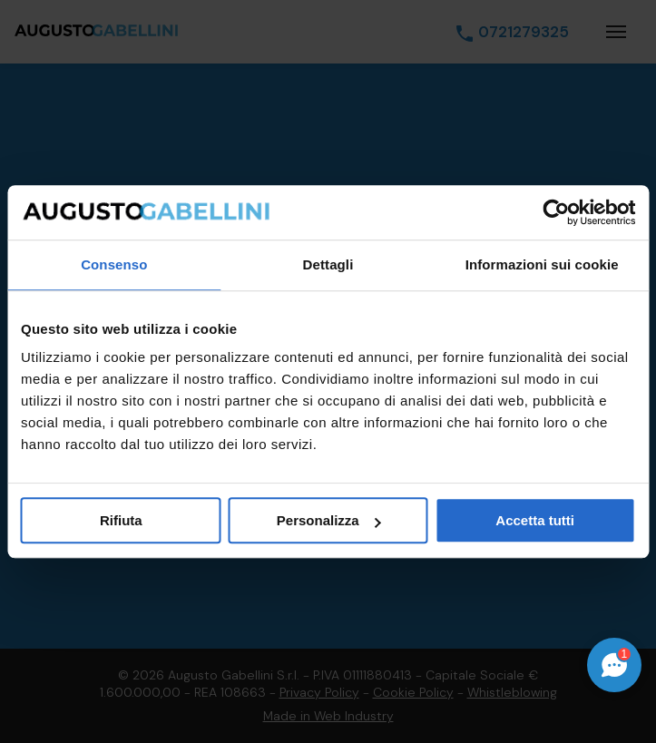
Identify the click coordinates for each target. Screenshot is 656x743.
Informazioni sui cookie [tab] (542, 264)
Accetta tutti (534, 520)
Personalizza (329, 520)
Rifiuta (121, 520)
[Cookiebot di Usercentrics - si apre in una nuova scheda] (555, 212)
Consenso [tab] (114, 264)
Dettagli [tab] (328, 264)
